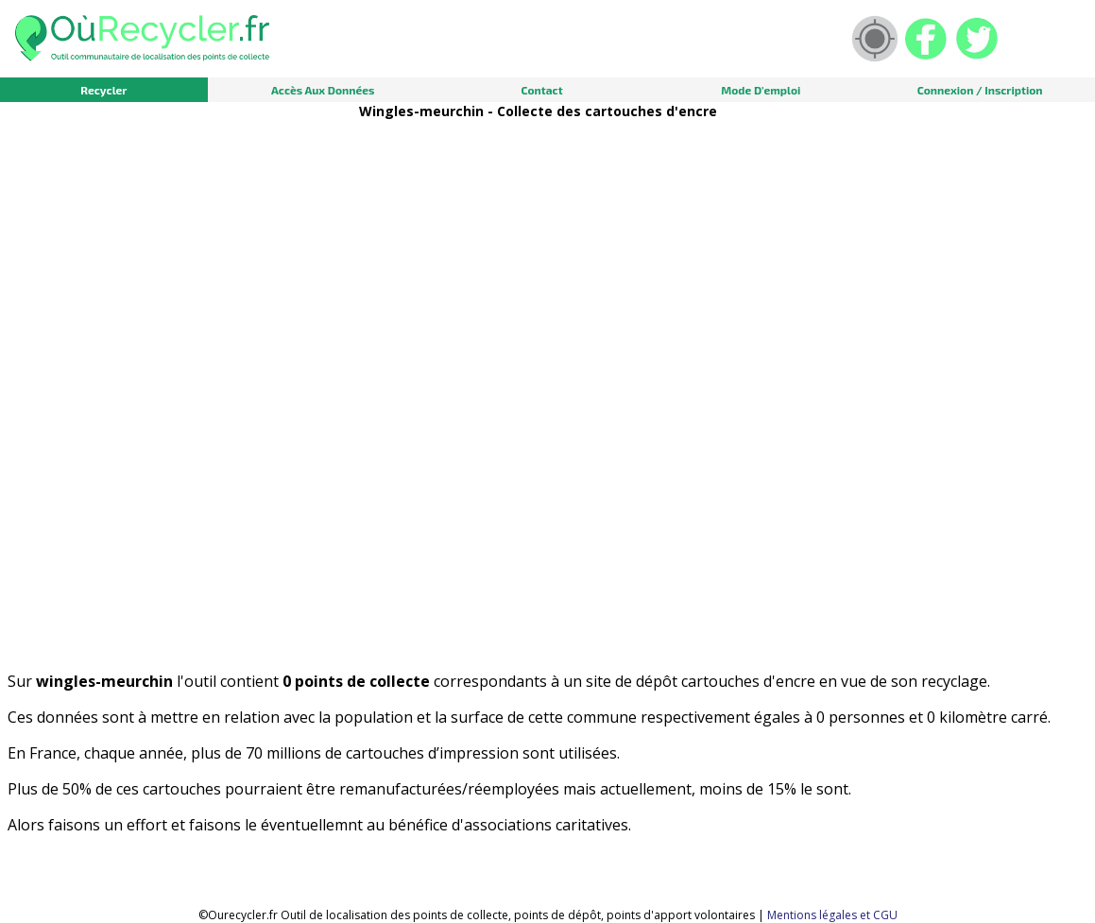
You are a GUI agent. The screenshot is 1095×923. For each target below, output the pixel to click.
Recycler (103, 89)
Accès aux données (322, 89)
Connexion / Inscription (980, 89)
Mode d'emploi (760, 89)
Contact (541, 89)
